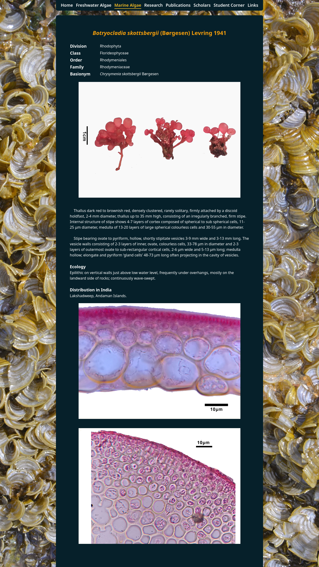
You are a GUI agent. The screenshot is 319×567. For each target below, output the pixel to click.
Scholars (202, 5)
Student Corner (229, 5)
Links (253, 5)
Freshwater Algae (93, 5)
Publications (178, 5)
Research (153, 5)
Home (67, 5)
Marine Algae (127, 5)
